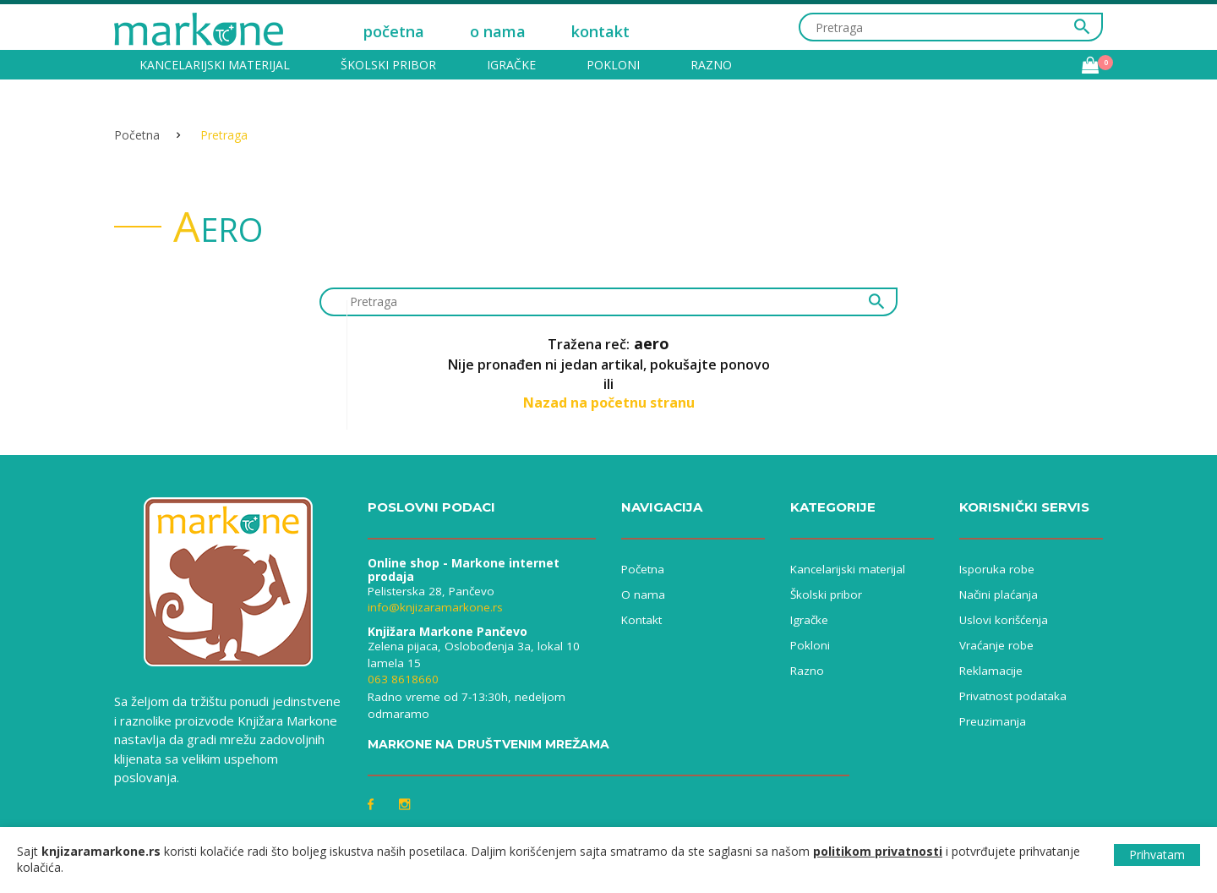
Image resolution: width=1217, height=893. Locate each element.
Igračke (511, 65)
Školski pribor (388, 65)
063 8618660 (403, 679)
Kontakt (641, 619)
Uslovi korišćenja (1003, 619)
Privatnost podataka (1013, 696)
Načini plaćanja (998, 594)
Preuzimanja (992, 721)
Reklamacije (991, 670)
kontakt (600, 31)
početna (393, 31)
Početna (137, 135)
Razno (711, 65)
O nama (643, 594)
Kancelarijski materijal (214, 65)
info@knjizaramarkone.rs (435, 607)
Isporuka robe (996, 569)
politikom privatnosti (877, 851)
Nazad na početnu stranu (609, 402)
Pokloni (613, 65)
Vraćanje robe (996, 645)
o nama (498, 31)
